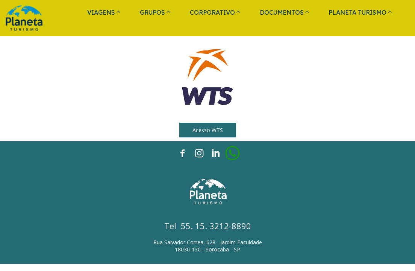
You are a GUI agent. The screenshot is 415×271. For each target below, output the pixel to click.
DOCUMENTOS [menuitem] (282, 12)
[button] (207, 130)
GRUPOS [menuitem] (152, 12)
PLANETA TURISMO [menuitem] (357, 12)
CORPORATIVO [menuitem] (212, 12)
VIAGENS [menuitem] (101, 12)
